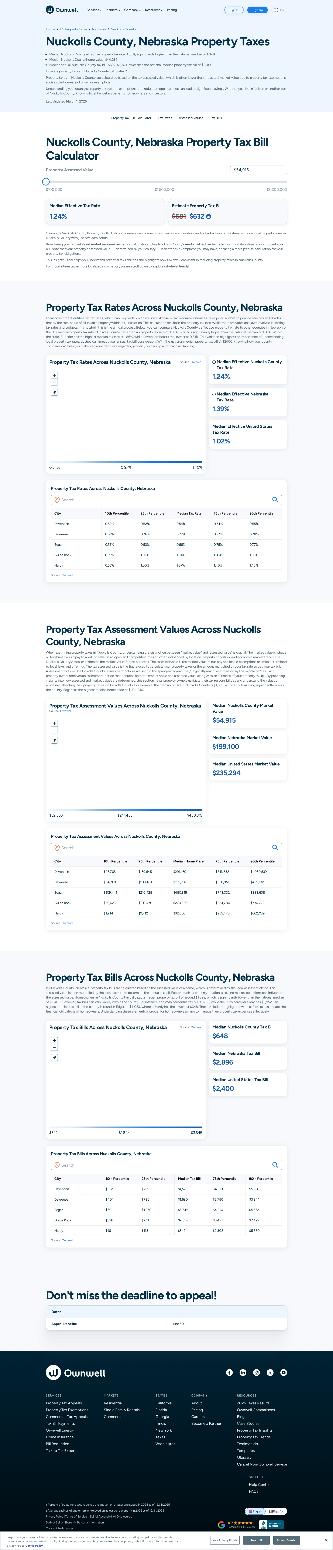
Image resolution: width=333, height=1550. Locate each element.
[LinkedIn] (243, 1372)
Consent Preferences (60, 1528)
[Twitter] (270, 1372)
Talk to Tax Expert (61, 1450)
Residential (113, 1403)
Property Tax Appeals (64, 1403)
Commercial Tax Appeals (66, 1416)
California (163, 1403)
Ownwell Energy (60, 1430)
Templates (246, 1450)
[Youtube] (283, 1372)
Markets (111, 1395)
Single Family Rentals (122, 1410)
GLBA (92, 1516)
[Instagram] (256, 1372)
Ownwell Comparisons (256, 1410)
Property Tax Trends (254, 1437)
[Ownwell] (62, 9)
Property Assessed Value (69, 169)
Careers (198, 1416)
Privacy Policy (54, 1516)
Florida (161, 1410)
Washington (165, 1444)
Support (256, 1477)
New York (163, 1430)
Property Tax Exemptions (67, 1410)
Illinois (160, 1423)
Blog (241, 1416)
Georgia (162, 1416)
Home (50, 29)
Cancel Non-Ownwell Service (262, 1464)
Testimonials (247, 1444)
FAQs (253, 1491)
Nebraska (99, 29)
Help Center (259, 1484)
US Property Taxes (73, 29)
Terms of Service (76, 1516)
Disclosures (124, 1516)
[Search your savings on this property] (275, 500)
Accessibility (107, 1516)
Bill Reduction (57, 1444)
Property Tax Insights (254, 1430)
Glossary (244, 1457)
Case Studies (248, 1423)
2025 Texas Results (253, 1403)
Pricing (197, 1410)
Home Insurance (60, 1437)
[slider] (46, 182)
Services (54, 1395)
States (161, 1395)
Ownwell (196, 362)
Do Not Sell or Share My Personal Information (75, 1522)
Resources (247, 1395)
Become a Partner (206, 1423)
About (196, 1403)
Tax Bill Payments (60, 1423)
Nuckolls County (123, 29)
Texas (160, 1437)
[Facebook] (229, 1372)
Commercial (114, 1416)
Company (199, 1395)
